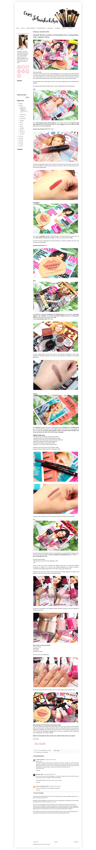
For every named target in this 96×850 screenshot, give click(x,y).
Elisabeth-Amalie (39, 774)
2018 (20, 105)
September (22, 118)
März (21, 130)
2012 (20, 145)
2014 (20, 142)
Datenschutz (70, 28)
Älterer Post (76, 841)
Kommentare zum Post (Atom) (44, 844)
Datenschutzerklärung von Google (49, 801)
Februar (21, 131)
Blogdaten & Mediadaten (31, 28)
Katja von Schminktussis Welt (42, 786)
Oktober (21, 116)
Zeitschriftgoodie (45, 752)
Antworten (38, 770)
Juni (21, 124)
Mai (21, 126)
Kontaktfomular (57, 28)
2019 (20, 103)
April (21, 128)
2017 (20, 136)
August (21, 120)
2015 (20, 140)
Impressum (64, 28)
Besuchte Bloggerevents (41, 28)
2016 (20, 138)
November (22, 114)
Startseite (17, 28)
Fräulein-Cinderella (40, 759)
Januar (21, 133)
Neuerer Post (35, 841)
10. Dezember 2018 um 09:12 (49, 774)
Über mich (23, 28)
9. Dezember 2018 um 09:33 (50, 759)
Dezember (22, 107)
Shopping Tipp (39, 752)
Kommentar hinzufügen (38, 793)
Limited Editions (50, 28)
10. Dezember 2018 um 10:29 (55, 786)
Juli (20, 122)
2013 (20, 143)
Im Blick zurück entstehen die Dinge (54, 780)
